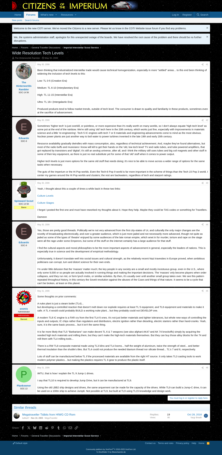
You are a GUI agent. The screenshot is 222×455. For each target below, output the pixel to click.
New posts (17, 20)
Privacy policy (182, 443)
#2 (207, 120)
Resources (67, 14)
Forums (31, 14)
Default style (20, 443)
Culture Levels (45, 195)
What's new (47, 14)
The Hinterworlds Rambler (27, 58)
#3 (207, 183)
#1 (207, 64)
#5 (207, 291)
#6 (207, 368)
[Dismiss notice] (206, 28)
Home (18, 14)
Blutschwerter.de (119, 452)
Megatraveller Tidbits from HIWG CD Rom (48, 414)
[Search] (202, 15)
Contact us (150, 443)
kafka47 (25, 418)
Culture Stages (45, 202)
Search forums (32, 20)
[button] (56, 15)
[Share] (202, 64)
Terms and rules (165, 443)
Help (194, 443)
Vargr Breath (196, 417)
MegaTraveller (51, 418)
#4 (207, 224)
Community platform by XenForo (111, 449)
